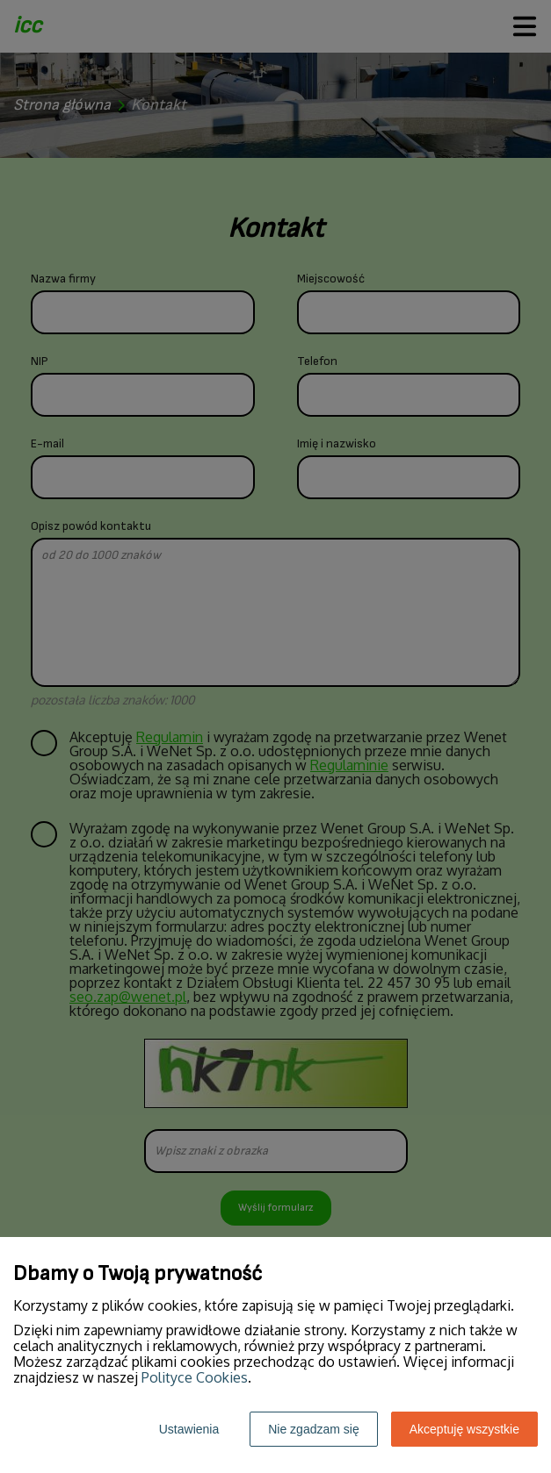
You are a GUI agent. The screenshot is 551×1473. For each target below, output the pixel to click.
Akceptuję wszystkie (464, 1429)
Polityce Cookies (194, 1377)
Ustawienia (189, 1429)
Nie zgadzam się (313, 1429)
